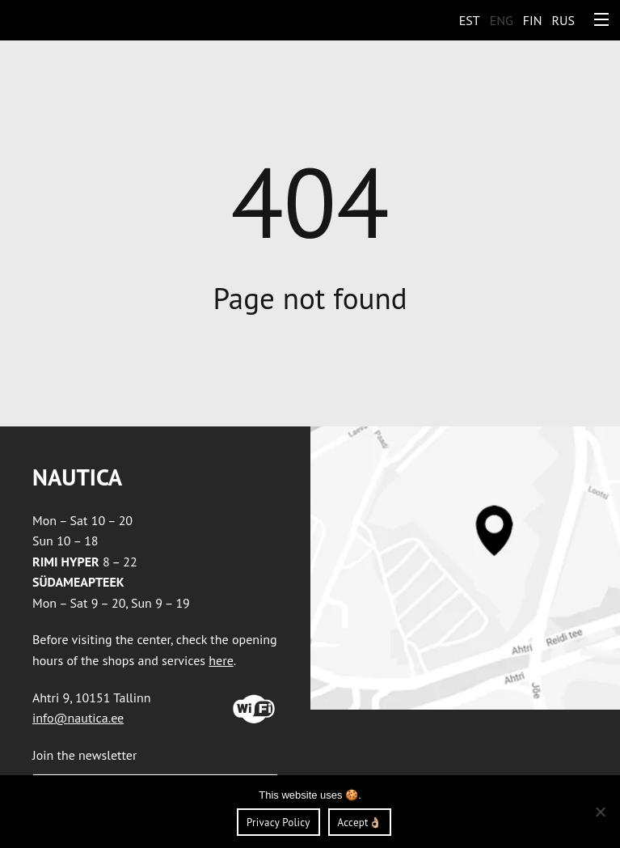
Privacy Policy (278, 822)
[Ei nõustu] (600, 811)
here (221, 660)
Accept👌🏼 (360, 822)
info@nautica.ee (78, 718)
